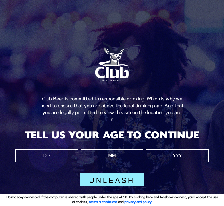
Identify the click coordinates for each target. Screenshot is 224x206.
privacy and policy (137, 202)
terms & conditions (103, 202)
